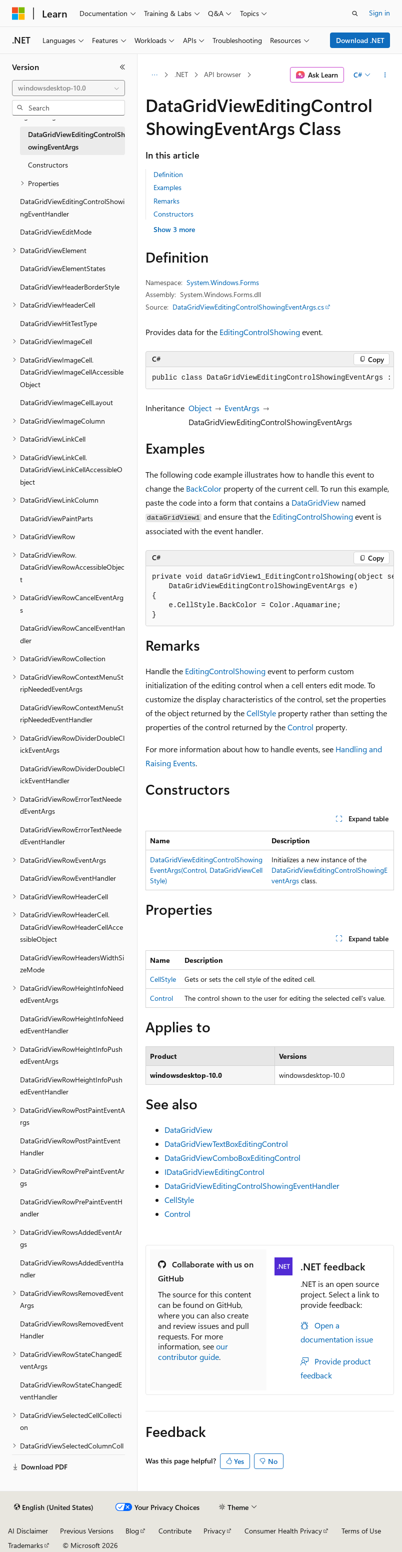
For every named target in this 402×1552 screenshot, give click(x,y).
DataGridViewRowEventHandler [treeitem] (68, 878)
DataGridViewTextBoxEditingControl (226, 1143)
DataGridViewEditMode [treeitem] (56, 232)
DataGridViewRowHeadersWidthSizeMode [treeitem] (72, 964)
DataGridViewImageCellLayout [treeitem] (66, 402)
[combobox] (68, 88)
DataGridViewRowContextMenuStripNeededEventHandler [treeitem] (72, 714)
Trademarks (25, 1545)
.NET (181, 74)
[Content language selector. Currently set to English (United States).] (54, 1507)
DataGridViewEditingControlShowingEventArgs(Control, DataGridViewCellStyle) (206, 870)
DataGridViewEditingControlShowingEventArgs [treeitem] (76, 141)
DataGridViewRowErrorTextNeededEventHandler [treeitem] (71, 836)
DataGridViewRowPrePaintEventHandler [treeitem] (71, 1208)
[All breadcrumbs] (154, 75)
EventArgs (242, 408)
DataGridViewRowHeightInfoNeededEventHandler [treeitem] (72, 1025)
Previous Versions (87, 1530)
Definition (168, 174)
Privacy (215, 1530)
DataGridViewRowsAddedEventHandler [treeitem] (72, 1269)
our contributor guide (193, 1351)
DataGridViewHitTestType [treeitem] (58, 323)
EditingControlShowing (260, 332)
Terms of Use (361, 1530)
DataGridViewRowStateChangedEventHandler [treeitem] (71, 1391)
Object (200, 408)
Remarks (167, 201)
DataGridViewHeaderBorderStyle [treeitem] (70, 287)
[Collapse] (122, 67)
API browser (222, 74)
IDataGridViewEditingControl (214, 1171)
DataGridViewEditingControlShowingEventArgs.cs (248, 307)
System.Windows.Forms (222, 282)
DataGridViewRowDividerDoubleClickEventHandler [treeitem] (72, 775)
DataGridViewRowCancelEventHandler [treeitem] (72, 634)
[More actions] (385, 75)
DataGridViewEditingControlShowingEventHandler (252, 1185)
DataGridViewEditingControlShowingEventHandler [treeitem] (72, 208)
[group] (270, 378)
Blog (132, 1530)
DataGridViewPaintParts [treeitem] (56, 518)
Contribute (175, 1530)
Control (301, 727)
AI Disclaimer (28, 1530)
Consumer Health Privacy (283, 1530)
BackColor (204, 488)
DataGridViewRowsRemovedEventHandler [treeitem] (72, 1330)
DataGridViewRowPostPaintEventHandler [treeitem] (70, 1147)
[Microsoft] (18, 13)
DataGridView (316, 502)
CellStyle (261, 713)
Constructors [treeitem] (48, 165)
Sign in (379, 13)
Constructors (174, 214)
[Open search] (355, 14)
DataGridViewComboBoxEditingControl (232, 1157)
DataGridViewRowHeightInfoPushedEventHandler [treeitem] (71, 1086)
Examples (168, 187)
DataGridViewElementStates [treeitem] (63, 268)
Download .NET (360, 40)
